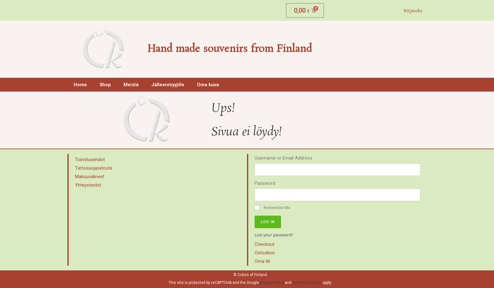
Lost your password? (274, 235)
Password (265, 183)
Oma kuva (208, 85)
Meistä (131, 85)
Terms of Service (307, 281)
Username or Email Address (283, 158)
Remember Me (272, 207)
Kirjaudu (413, 10)
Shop (105, 85)
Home (80, 85)
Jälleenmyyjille (167, 85)
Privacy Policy (272, 281)
